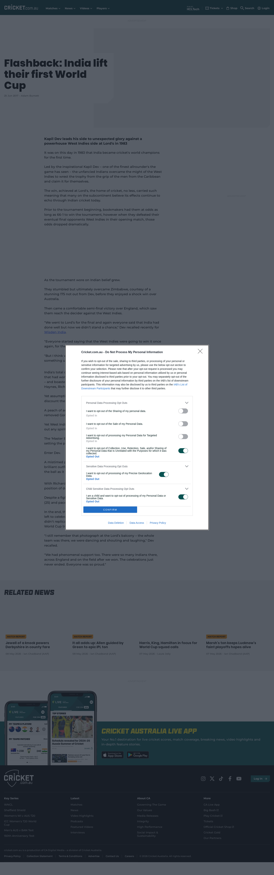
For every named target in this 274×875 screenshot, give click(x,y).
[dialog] (137, 437)
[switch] (183, 410)
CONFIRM (110, 509)
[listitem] (137, 403)
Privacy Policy (158, 522)
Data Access (136, 522)
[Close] (201, 352)
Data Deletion (116, 522)
